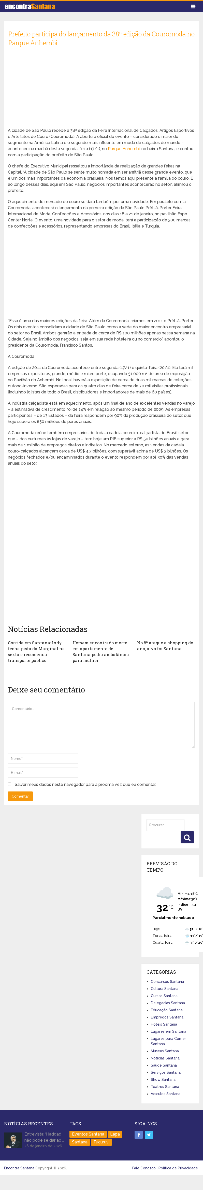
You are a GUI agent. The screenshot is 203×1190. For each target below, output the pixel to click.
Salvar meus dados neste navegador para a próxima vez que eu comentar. (85, 784)
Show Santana (163, 1079)
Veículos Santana (165, 1093)
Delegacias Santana (168, 1002)
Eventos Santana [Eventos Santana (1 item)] (88, 1133)
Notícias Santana (165, 1058)
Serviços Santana (166, 1072)
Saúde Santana (164, 1065)
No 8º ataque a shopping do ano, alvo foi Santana (164, 645)
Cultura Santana (164, 988)
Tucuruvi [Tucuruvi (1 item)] (101, 1141)
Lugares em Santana (168, 1031)
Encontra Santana (19, 1168)
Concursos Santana (167, 981)
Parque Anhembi (124, 148)
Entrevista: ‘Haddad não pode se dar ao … (44, 1136)
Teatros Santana (165, 1086)
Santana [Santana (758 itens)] (80, 1141)
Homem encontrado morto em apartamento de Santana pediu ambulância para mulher (101, 651)
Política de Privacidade (178, 1168)
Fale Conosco (144, 1168)
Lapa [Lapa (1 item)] (115, 1133)
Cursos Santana (164, 995)
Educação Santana (167, 1010)
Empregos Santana (167, 1017)
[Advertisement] (97, 92)
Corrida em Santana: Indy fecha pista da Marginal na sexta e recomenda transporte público (35, 651)
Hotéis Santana (164, 1024)
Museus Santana (165, 1051)
